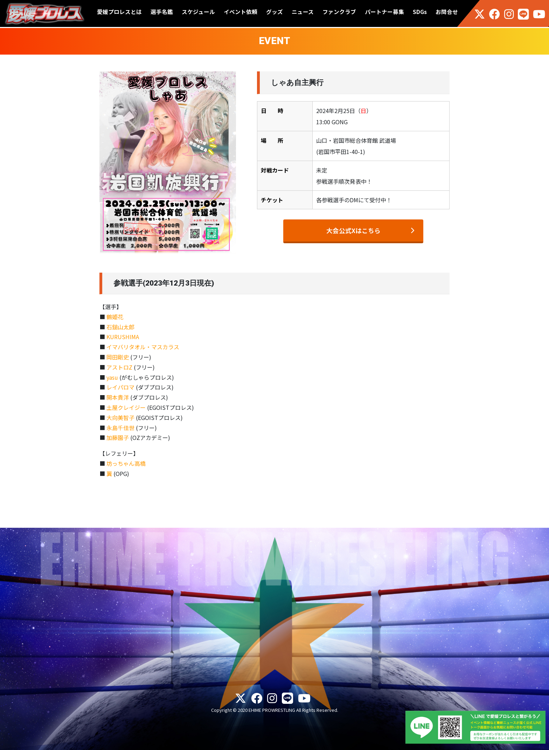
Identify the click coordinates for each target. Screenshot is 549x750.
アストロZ (119, 367)
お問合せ (447, 12)
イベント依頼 (240, 12)
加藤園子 (117, 437)
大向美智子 (120, 417)
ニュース (303, 12)
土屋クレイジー (126, 407)
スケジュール (198, 12)
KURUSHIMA (122, 336)
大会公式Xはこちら (353, 230)
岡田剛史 (117, 357)
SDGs (420, 12)
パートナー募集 (384, 12)
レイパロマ (120, 387)
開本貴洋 (117, 397)
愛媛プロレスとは (119, 12)
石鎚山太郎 (120, 327)
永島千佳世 (120, 427)
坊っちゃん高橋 (126, 463)
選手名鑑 (162, 12)
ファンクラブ (339, 12)
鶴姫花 (114, 317)
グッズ (274, 12)
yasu (112, 377)
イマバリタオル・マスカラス (142, 347)
